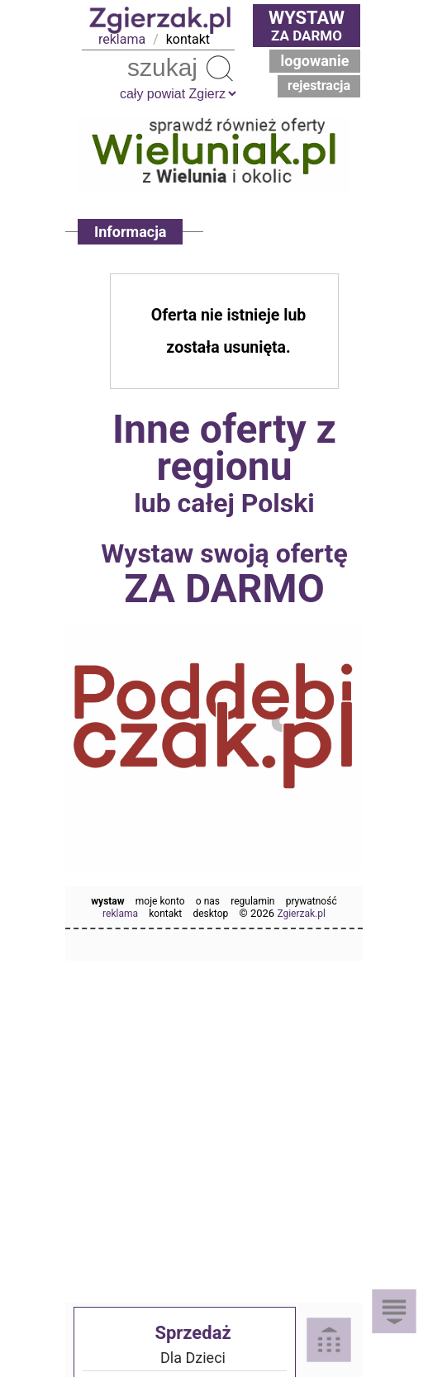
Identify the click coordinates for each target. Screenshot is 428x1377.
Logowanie (315, 60)
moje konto (160, 901)
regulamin (252, 901)
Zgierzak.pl (301, 913)
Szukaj (219, 68)
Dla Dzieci (193, 1357)
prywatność (311, 901)
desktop (210, 913)
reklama (121, 39)
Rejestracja (319, 85)
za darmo (307, 25)
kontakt (188, 39)
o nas (208, 901)
